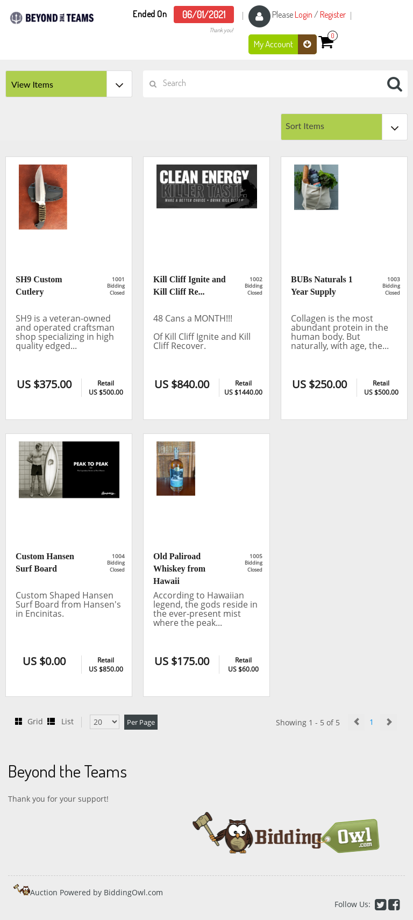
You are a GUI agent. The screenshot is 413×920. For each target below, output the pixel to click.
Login (303, 14)
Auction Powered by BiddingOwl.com (96, 892)
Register (333, 14)
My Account (285, 44)
